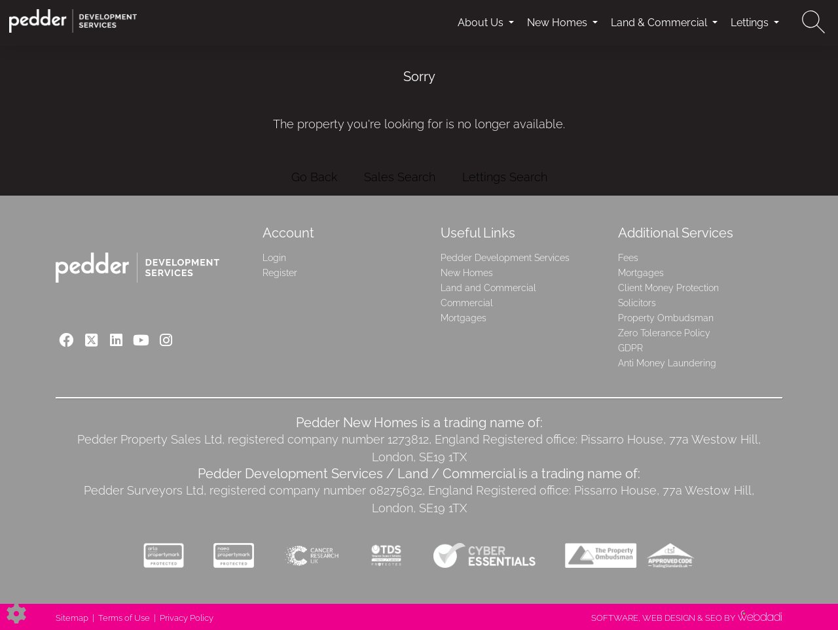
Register (280, 273)
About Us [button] (482, 22)
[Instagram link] (166, 340)
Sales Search (399, 177)
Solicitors (637, 303)
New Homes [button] (558, 22)
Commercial (467, 303)
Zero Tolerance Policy (664, 333)
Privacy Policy (186, 618)
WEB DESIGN (668, 618)
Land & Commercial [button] (660, 22)
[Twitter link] (91, 340)
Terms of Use (124, 618)
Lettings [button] (751, 22)
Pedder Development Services (505, 258)
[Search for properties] (813, 21)
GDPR (630, 348)
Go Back (314, 177)
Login (274, 258)
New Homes (467, 273)
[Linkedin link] (116, 340)
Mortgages (463, 318)
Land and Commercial (488, 288)
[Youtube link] (141, 340)
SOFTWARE (614, 618)
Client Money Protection (668, 288)
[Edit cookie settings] (16, 613)
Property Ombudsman (666, 318)
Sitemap (72, 618)
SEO (713, 618)
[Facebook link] (66, 340)
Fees (628, 258)
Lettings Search (504, 177)
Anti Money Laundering (667, 363)
